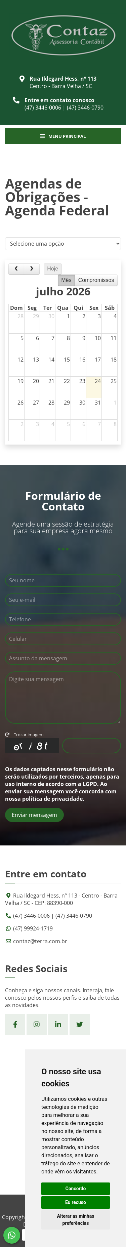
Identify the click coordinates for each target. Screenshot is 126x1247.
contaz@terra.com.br (40, 941)
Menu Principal (63, 136)
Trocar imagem (24, 735)
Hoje (52, 269)
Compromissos (96, 280)
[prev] (16, 269)
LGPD (90, 784)
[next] (32, 269)
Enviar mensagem (34, 815)
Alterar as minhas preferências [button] (75, 1219)
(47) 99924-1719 (33, 928)
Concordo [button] (76, 1188)
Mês (66, 280)
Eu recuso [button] (75, 1202)
